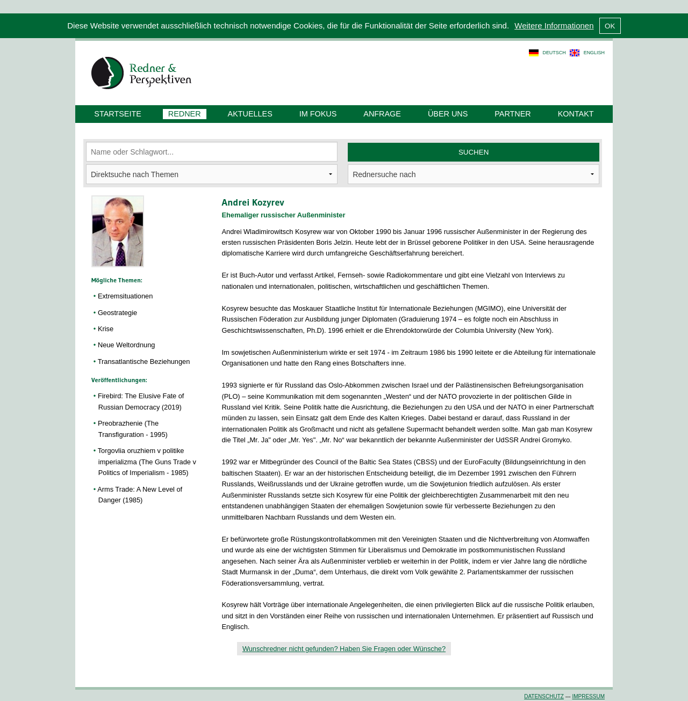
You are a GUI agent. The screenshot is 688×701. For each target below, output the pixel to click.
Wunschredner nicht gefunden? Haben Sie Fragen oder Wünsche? (344, 649)
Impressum (588, 696)
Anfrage (382, 113)
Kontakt (576, 113)
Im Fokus (318, 113)
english (594, 52)
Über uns (448, 113)
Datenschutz (544, 696)
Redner (184, 113)
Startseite (117, 113)
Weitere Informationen (553, 25)
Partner (512, 113)
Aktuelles (250, 113)
